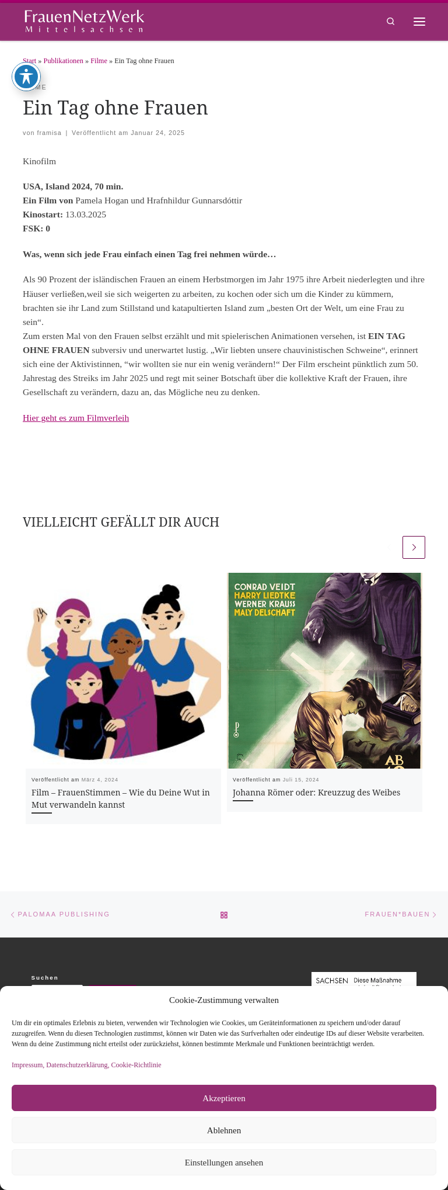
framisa (49, 132)
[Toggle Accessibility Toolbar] (26, 32)
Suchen (45, 977)
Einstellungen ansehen (224, 1162)
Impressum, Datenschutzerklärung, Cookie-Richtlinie (87, 1065)
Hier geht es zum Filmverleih (76, 418)
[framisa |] (84, 20)
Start (29, 61)
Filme (98, 61)
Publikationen (63, 61)
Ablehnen (224, 1130)
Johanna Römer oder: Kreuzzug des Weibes (316, 792)
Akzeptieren (223, 1098)
